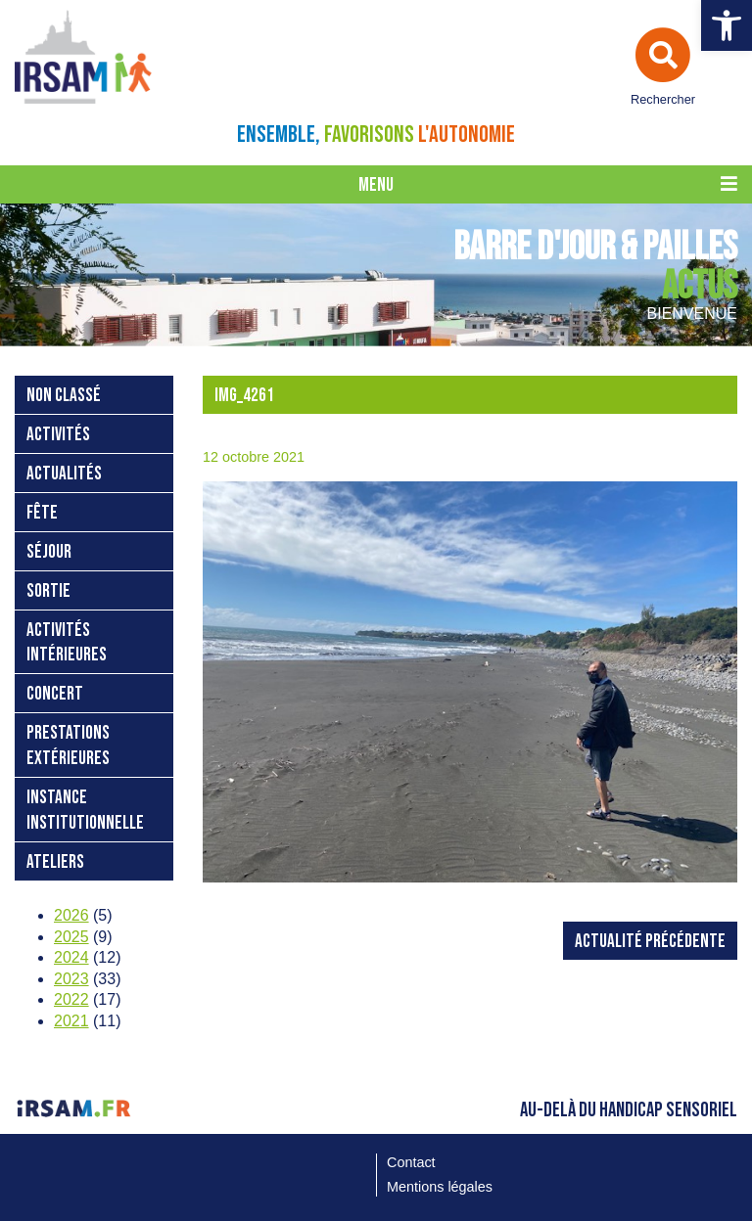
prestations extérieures (68, 746)
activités (58, 435)
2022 (71, 999)
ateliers (55, 862)
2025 (71, 936)
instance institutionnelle (85, 811)
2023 (71, 979)
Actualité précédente (650, 941)
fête (42, 513)
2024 (71, 957)
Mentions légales (440, 1187)
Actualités (64, 474)
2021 (71, 1021)
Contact (411, 1162)
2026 (71, 915)
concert (54, 694)
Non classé (63, 395)
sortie (48, 591)
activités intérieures (66, 643)
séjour (48, 552)
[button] (726, 25)
